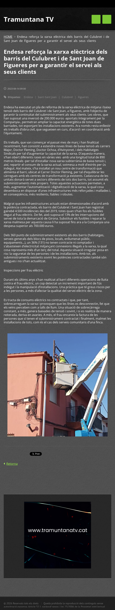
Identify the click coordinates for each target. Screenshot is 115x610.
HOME (8, 37)
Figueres (83, 97)
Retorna (12, 464)
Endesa (28, 97)
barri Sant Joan (47, 97)
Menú (106, 19)
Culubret (67, 97)
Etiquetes (14, 97)
